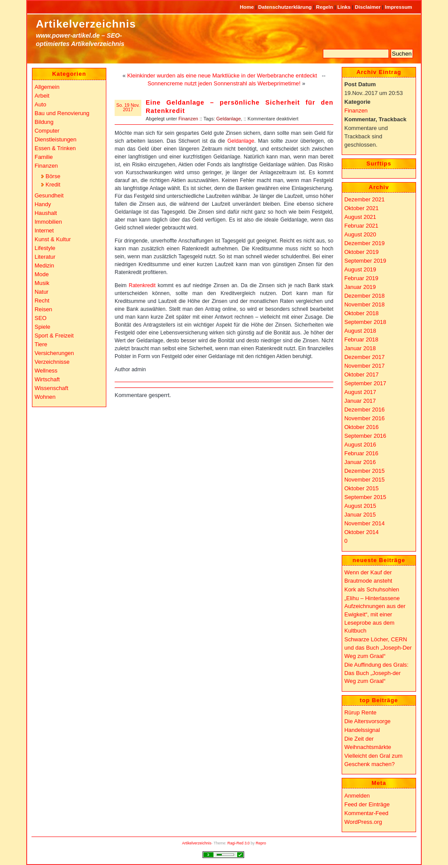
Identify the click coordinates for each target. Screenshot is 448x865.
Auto (40, 104)
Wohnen (45, 397)
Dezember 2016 (364, 409)
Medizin (44, 265)
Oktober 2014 (361, 532)
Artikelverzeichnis (86, 24)
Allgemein (47, 87)
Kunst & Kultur (53, 239)
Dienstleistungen (56, 139)
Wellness (46, 370)
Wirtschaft (47, 379)
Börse (53, 176)
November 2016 (364, 418)
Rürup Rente (360, 712)
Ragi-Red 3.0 (239, 843)
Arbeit (42, 95)
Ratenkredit (142, 285)
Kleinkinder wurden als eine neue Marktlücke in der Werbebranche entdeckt (222, 75)
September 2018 (365, 322)
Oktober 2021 (361, 208)
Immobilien (48, 221)
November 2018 (364, 304)
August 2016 (360, 444)
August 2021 (360, 217)
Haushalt (46, 213)
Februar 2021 (361, 225)
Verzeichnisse (52, 362)
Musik (42, 283)
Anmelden (357, 795)
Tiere (41, 344)
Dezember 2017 (364, 357)
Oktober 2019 (361, 252)
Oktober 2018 (361, 313)
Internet (44, 230)
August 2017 (360, 392)
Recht (42, 300)
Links (344, 7)
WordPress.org (363, 822)
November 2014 (364, 523)
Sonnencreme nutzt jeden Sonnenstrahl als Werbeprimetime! (224, 83)
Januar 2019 (360, 287)
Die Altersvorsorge (367, 721)
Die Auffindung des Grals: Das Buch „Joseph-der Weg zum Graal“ (376, 672)
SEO (40, 318)
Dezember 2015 (364, 471)
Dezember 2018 (364, 295)
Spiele (42, 326)
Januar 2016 (360, 462)
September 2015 (365, 497)
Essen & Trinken (55, 148)
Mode (42, 274)
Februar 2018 (361, 339)
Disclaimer (368, 7)
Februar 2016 (361, 453)
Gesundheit (49, 195)
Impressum (398, 7)
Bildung (44, 122)
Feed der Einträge (367, 804)
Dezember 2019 (364, 243)
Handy (43, 204)
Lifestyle (45, 248)
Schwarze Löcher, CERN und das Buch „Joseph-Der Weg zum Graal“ (378, 647)
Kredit (53, 184)
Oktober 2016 (361, 427)
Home (248, 7)
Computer (47, 130)
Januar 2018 (360, 348)
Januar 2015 (360, 514)
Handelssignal (362, 730)
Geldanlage (228, 118)
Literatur (45, 256)
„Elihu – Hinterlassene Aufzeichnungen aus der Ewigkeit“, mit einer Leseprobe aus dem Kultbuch (375, 614)
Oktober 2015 (361, 488)
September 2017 (365, 383)
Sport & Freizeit (54, 335)
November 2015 (364, 479)
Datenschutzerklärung (285, 7)
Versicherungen (54, 353)
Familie (44, 157)
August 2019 (360, 269)
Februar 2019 (361, 278)
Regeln (325, 7)
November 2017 (364, 365)
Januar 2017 (360, 400)
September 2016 (365, 435)
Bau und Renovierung (62, 113)
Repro (261, 843)
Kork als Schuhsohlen (371, 589)
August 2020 (360, 234)
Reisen (43, 309)
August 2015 (360, 506)
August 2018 (360, 330)
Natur (42, 291)
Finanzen (188, 118)
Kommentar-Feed (366, 813)
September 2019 (365, 260)
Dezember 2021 (364, 199)
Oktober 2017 (361, 374)
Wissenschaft (51, 388)
